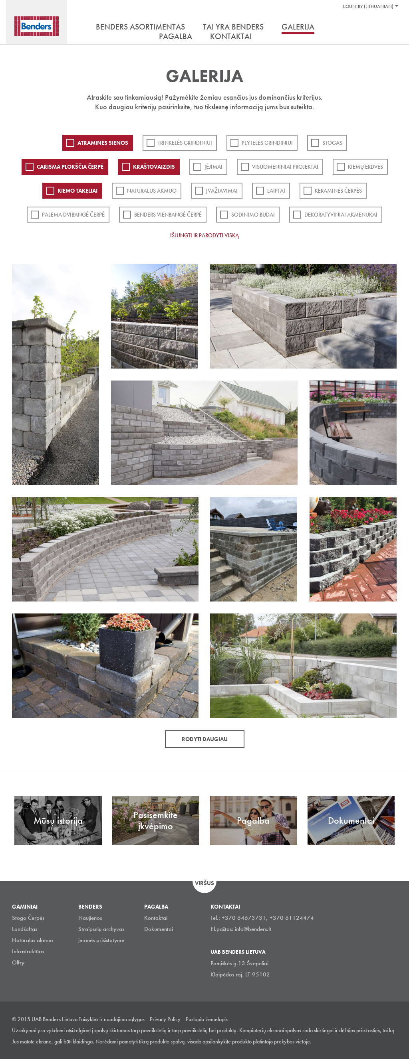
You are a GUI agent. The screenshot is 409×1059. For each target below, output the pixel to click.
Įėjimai (213, 166)
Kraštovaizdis (154, 166)
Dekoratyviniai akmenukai (340, 214)
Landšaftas (24, 929)
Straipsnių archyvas (101, 929)
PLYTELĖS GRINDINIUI (267, 142)
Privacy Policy (165, 1019)
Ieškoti (391, 27)
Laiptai (276, 190)
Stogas (332, 142)
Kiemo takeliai (77, 190)
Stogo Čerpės (28, 918)
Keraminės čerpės (338, 190)
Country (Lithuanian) (368, 6)
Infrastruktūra (28, 951)
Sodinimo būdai (253, 214)
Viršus (204, 883)
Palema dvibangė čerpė (73, 214)
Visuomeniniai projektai (285, 166)
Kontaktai (155, 918)
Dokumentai (158, 929)
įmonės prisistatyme (101, 940)
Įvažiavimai (222, 190)
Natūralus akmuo (152, 190)
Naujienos (90, 918)
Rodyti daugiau (205, 739)
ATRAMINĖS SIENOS (102, 142)
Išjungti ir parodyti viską (204, 235)
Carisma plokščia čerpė (70, 166)
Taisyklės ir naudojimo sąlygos (112, 1019)
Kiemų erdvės (365, 166)
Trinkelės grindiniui (185, 142)
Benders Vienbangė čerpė (168, 214)
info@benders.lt (253, 929)
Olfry (18, 962)
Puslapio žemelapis (207, 1019)
